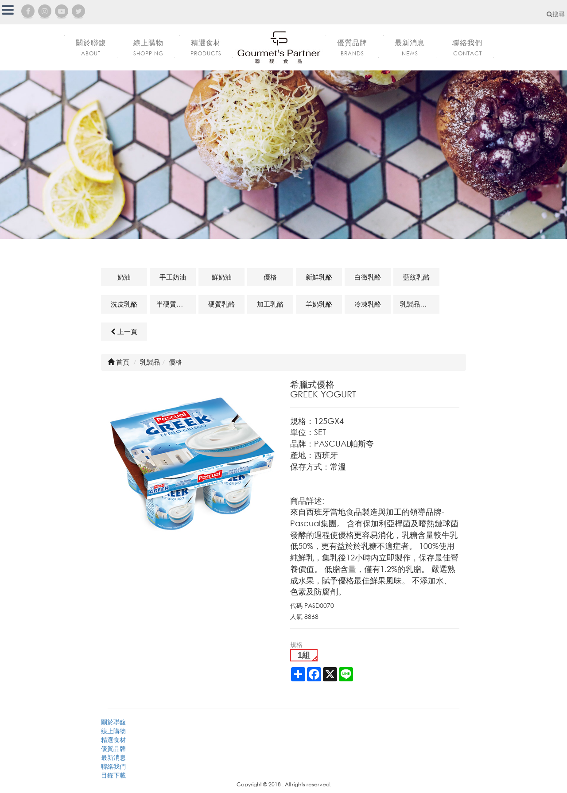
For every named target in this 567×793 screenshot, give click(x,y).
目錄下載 (113, 775)
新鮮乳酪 (319, 276)
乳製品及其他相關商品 (419, 303)
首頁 (118, 362)
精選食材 (113, 739)
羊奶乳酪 (319, 303)
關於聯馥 (113, 722)
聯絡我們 (113, 766)
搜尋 (556, 14)
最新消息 (113, 757)
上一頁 (124, 331)
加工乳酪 (270, 303)
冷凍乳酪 (367, 303)
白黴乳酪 (367, 276)
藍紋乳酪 (416, 276)
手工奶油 (172, 276)
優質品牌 (113, 748)
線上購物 (113, 731)
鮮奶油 (222, 276)
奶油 (124, 276)
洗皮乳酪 (124, 303)
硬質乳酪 (221, 303)
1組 (304, 655)
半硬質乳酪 (173, 303)
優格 (270, 276)
